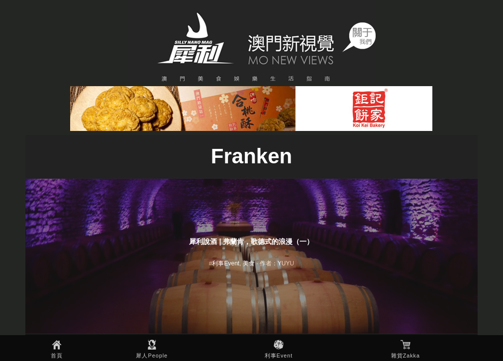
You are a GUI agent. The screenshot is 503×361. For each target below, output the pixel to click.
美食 (249, 263)
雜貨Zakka (405, 356)
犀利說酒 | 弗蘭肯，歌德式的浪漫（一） (251, 241)
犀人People (152, 356)
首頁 (57, 356)
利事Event (279, 356)
